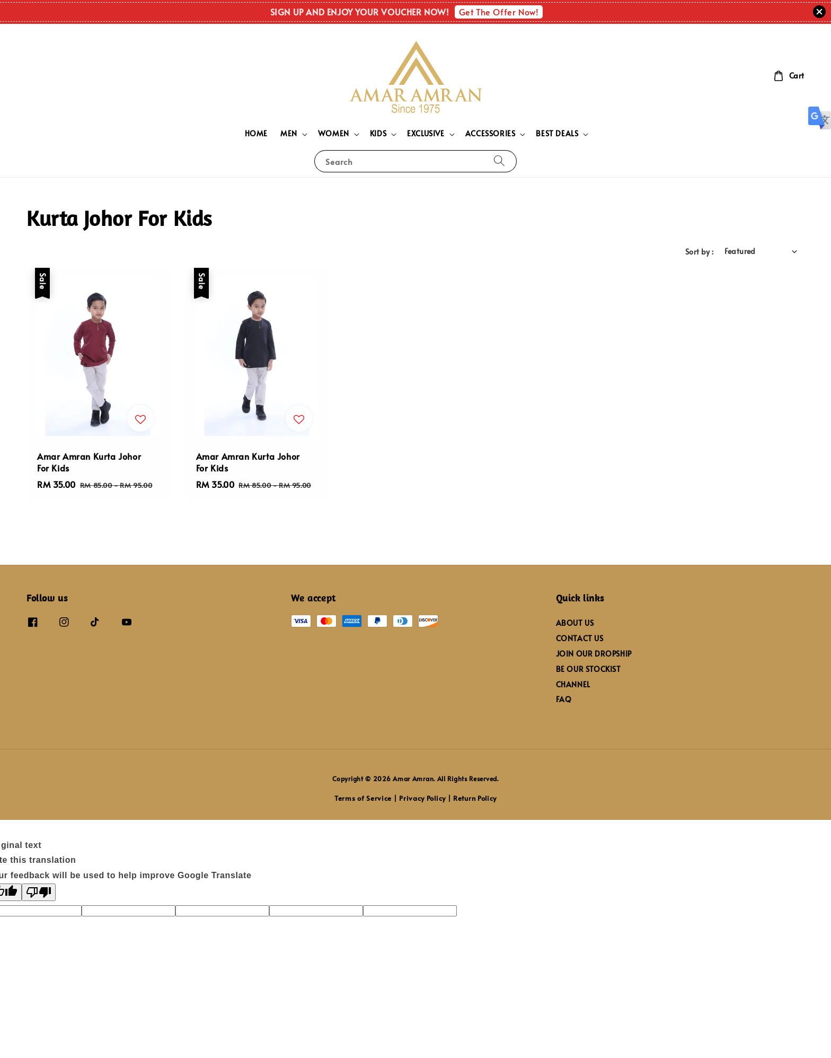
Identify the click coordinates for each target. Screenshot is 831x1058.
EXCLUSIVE (425, 133)
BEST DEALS (557, 133)
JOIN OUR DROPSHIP (594, 654)
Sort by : (699, 252)
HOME (256, 133)
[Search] (499, 161)
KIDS (378, 133)
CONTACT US (580, 638)
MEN (288, 133)
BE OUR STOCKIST (588, 669)
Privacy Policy (422, 798)
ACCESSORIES (490, 133)
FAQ (564, 699)
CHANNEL (573, 684)
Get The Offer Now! (499, 12)
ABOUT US (575, 623)
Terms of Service (363, 798)
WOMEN (333, 133)
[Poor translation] (39, 892)
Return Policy (475, 798)
